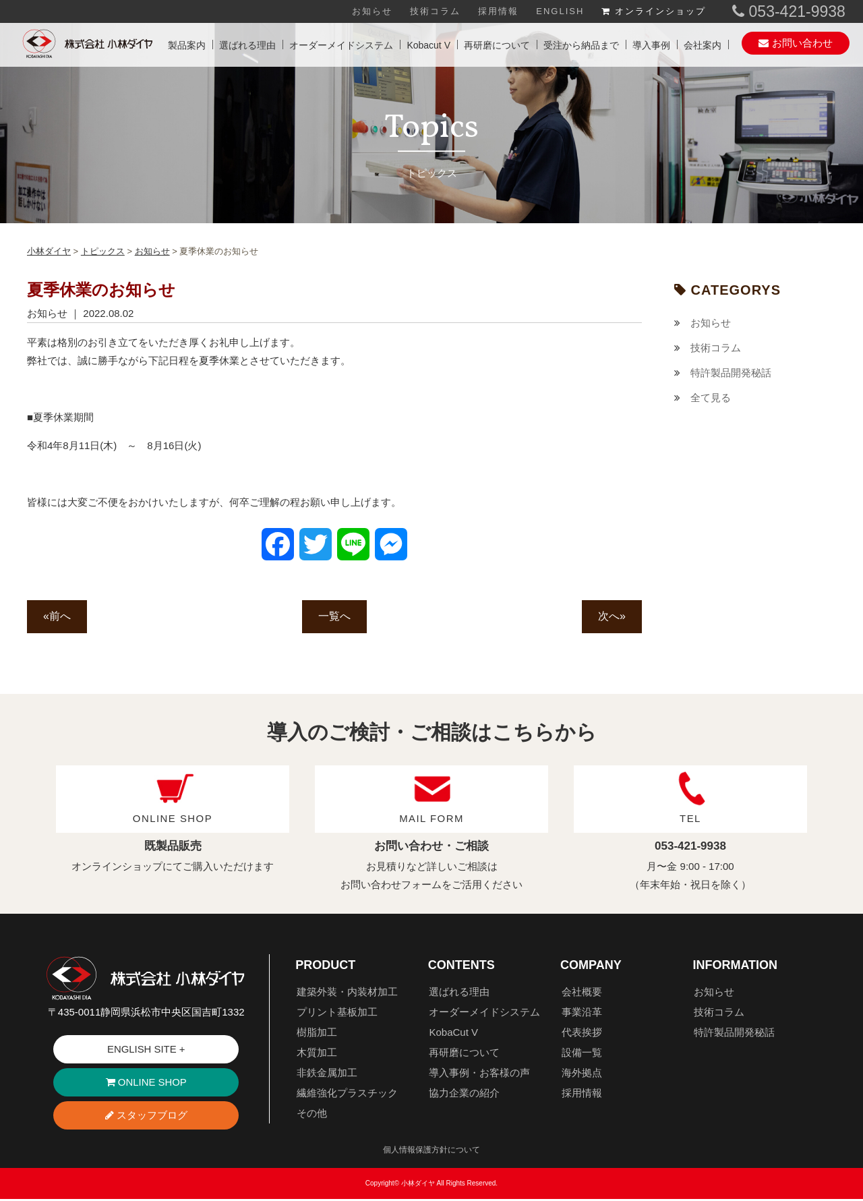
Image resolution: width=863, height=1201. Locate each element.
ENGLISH (560, 11)
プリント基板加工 (337, 1012)
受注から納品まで (581, 45)
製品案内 (187, 45)
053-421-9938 (788, 11)
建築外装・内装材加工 (347, 992)
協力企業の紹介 (464, 1093)
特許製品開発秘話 (730, 372)
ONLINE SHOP (146, 1084)
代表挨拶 (582, 1032)
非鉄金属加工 (327, 1073)
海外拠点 (582, 1073)
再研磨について (497, 45)
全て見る (710, 397)
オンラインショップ (653, 11)
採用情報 (498, 11)
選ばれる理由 (247, 45)
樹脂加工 (317, 1032)
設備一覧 (582, 1053)
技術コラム (435, 11)
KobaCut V (453, 1032)
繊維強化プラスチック (347, 1093)
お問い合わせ (795, 43)
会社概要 (582, 992)
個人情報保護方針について (431, 1151)
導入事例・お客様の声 (479, 1073)
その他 (312, 1113)
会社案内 (702, 45)
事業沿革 (582, 1012)
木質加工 (317, 1053)
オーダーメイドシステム (341, 45)
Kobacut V (428, 45)
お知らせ (372, 11)
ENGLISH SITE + (146, 1050)
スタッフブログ (146, 1117)
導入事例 (651, 45)
